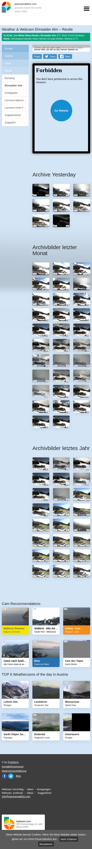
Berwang (10, 78)
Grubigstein (11, 92)
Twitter (11, 776)
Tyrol (7, 63)
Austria (9, 55)
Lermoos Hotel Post (16, 107)
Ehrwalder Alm (13, 85)
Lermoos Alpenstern (16, 100)
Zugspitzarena (13, 115)
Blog (18, 776)
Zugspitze (10, 122)
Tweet (52, 56)
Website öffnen (61, 110)
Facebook (4, 776)
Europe (9, 48)
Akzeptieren (46, 844)
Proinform (13, 762)
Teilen (67, 56)
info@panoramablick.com (16, 796)
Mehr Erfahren (69, 839)
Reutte (8, 70)
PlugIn (37, 56)
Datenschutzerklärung (14, 770)
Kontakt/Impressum (13, 766)
